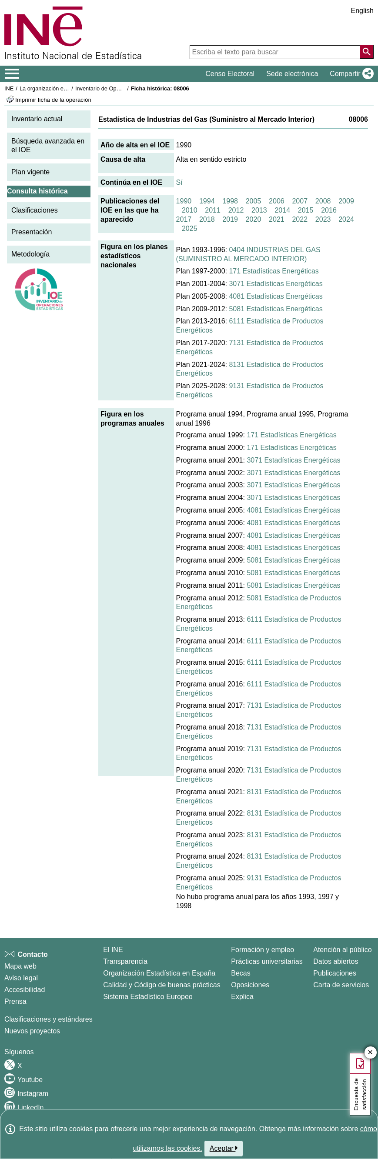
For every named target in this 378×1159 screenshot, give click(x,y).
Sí (179, 182)
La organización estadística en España (67, 88)
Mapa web (20, 966)
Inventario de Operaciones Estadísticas (123, 88)
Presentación (31, 232)
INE (8, 88)
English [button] (362, 10)
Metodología (30, 254)
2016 (329, 210)
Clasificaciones (34, 210)
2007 (300, 201)
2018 (207, 219)
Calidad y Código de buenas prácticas (162, 985)
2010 (189, 210)
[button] (350, 74)
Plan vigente (30, 172)
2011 (213, 210)
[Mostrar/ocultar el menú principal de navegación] (12, 74)
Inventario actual (36, 119)
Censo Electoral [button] (229, 73)
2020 (253, 219)
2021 (276, 219)
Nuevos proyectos (32, 1031)
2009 (346, 201)
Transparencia (125, 961)
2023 (323, 219)
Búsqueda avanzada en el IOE (47, 145)
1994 (207, 201)
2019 (230, 219)
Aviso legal (21, 978)
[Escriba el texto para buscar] (275, 52)
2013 (259, 210)
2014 (282, 210)
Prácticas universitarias (267, 961)
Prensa (15, 1001)
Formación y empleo (262, 949)
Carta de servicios (341, 985)
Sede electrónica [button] (292, 73)
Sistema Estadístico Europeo (147, 996)
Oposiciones (250, 985)
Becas (240, 973)
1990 (184, 201)
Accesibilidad (24, 989)
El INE (113, 949)
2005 (253, 201)
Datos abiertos (335, 961)
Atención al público (342, 949)
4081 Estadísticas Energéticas (275, 296)
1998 (230, 201)
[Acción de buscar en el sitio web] (367, 52)
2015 (306, 210)
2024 (346, 219)
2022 (300, 219)
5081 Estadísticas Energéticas (275, 309)
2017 (184, 219)
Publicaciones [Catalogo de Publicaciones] (334, 973)
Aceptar (224, 1148)
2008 (323, 201)
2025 (189, 228)
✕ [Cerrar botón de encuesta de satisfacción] (370, 1053)
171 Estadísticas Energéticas (273, 271)
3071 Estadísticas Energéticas (275, 283)
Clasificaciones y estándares (48, 1019)
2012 (236, 210)
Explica (242, 996)
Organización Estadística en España (159, 973)
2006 (276, 201)
